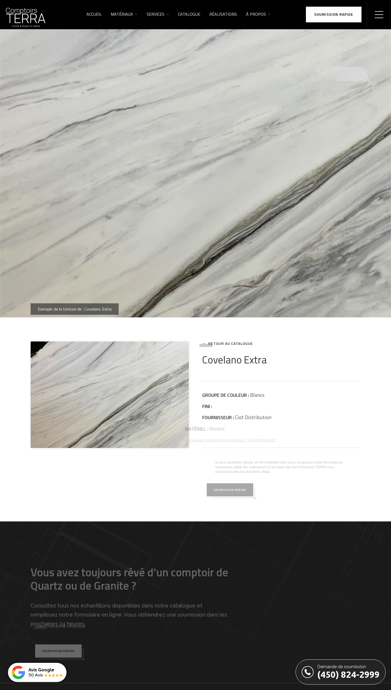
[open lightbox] (110, 395)
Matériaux (122, 14)
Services (155, 14)
